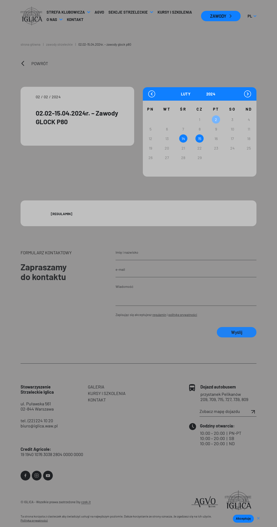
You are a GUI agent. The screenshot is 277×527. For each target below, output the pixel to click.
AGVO (99, 12)
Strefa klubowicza (66, 12)
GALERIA (96, 386)
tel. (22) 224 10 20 (37, 420)
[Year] (211, 94)
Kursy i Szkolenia (175, 12)
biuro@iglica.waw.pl (39, 425)
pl (251, 16)
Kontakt (75, 19)
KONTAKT (97, 399)
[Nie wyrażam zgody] (258, 518)
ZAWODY (218, 16)
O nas (52, 19)
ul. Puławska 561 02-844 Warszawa (37, 406)
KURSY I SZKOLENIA (107, 393)
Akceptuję (243, 518)
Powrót (39, 63)
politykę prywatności (182, 315)
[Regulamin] (61, 214)
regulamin (159, 315)
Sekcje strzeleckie (128, 12)
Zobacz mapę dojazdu (228, 411)
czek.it (86, 502)
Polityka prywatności (34, 520)
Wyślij (236, 332)
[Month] (193, 93)
